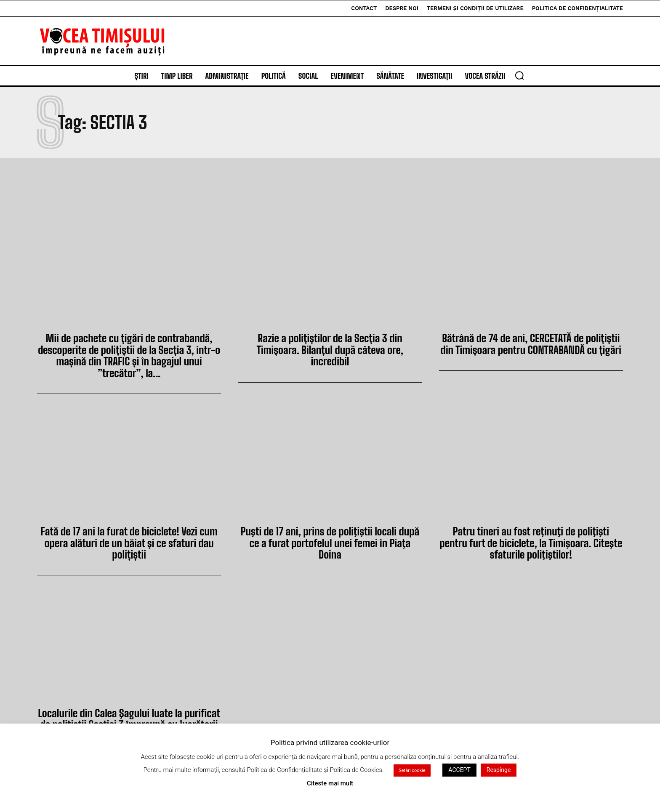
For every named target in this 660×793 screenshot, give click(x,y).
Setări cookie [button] (412, 770)
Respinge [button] (499, 769)
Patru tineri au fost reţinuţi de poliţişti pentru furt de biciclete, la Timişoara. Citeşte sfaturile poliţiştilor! (531, 540)
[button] (519, 75)
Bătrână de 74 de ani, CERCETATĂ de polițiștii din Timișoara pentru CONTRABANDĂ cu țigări (530, 343)
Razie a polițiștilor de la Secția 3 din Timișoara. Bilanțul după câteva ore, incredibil (329, 343)
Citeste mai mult (330, 783)
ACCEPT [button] (459, 769)
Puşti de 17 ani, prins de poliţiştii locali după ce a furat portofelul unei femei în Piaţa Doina (330, 534)
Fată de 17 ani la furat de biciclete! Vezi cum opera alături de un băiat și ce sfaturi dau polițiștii (129, 540)
